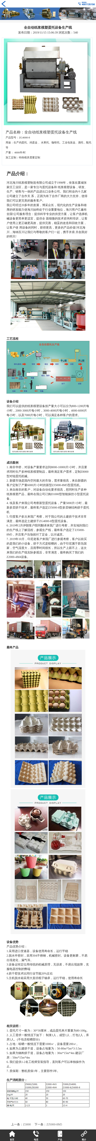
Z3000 (27, 1124)
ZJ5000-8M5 (54, 1124)
